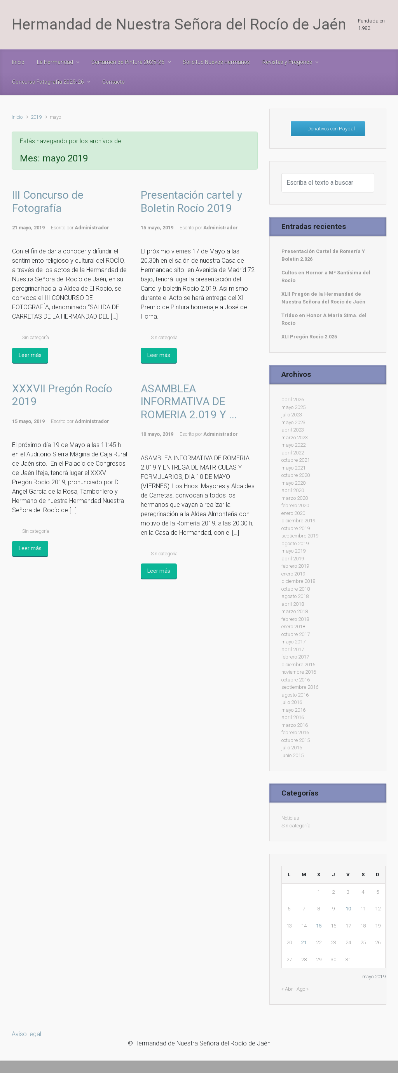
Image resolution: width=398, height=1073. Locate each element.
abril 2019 (292, 559)
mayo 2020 (293, 483)
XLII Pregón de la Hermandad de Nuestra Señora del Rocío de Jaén (323, 298)
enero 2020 (293, 513)
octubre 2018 (295, 589)
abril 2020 (292, 490)
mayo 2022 (293, 445)
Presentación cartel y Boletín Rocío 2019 (191, 202)
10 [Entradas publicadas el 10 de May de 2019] (348, 909)
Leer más (30, 355)
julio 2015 (291, 748)
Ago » (303, 989)
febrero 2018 (295, 619)
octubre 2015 (295, 740)
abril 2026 (292, 399)
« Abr (287, 989)
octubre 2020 (295, 475)
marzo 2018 (294, 611)
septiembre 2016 (299, 687)
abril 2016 (292, 717)
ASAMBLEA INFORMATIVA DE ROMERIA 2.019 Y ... (189, 401)
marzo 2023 (294, 437)
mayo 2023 (293, 422)
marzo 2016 (294, 725)
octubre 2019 (295, 528)
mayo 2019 (293, 551)
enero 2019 (293, 574)
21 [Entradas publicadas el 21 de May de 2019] (304, 942)
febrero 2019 (295, 566)
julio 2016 (291, 702)
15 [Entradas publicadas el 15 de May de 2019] (318, 926)
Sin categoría (35, 337)
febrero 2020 (295, 505)
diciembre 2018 (298, 581)
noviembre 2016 (298, 672)
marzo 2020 (294, 498)
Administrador (92, 228)
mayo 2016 (293, 710)
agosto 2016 (295, 695)
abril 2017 (292, 649)
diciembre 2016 (298, 664)
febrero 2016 (295, 732)
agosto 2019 (295, 543)
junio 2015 (292, 755)
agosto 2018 (295, 596)
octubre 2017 (295, 634)
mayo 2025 (293, 407)
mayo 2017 (293, 642)
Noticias (290, 818)
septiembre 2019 (299, 536)
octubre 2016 (295, 680)
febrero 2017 (295, 657)
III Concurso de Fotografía (48, 202)
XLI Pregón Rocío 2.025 (309, 337)
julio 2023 (291, 415)
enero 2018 (293, 626)
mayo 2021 (293, 468)
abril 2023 (292, 430)
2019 (36, 117)
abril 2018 (292, 604)
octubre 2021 (295, 460)
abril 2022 (292, 453)
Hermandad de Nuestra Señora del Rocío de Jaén (179, 24)
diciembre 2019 (298, 520)
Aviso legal (26, 1034)
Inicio (17, 117)
